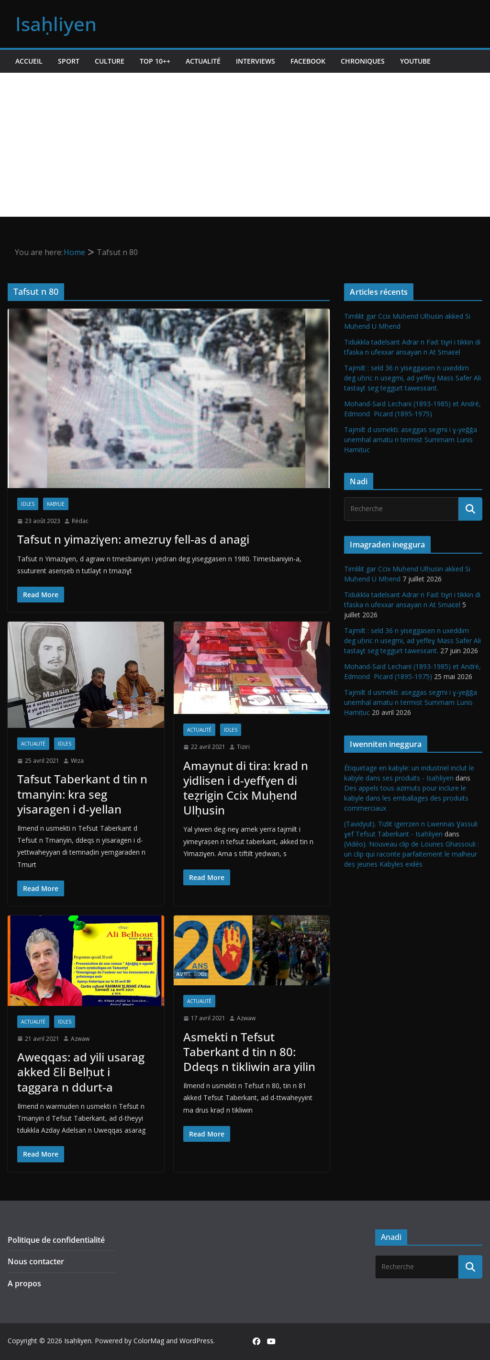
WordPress (196, 1340)
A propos (24, 1283)
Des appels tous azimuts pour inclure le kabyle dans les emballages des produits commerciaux (406, 798)
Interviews (255, 61)
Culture (109, 61)
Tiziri (243, 747)
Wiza (77, 761)
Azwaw (80, 1039)
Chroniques (363, 61)
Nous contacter (36, 1261)
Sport (68, 61)
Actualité (203, 61)
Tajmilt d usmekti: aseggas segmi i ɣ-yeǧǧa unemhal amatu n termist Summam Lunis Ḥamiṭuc (410, 439)
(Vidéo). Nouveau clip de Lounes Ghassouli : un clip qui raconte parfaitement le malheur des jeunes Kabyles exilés (411, 854)
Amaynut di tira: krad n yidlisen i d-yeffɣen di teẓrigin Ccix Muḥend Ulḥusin (245, 788)
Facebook (307, 61)
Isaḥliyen (56, 24)
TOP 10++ (155, 61)
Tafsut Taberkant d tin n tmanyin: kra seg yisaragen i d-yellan (82, 793)
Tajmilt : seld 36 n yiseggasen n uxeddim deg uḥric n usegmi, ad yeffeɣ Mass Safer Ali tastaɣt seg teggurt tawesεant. (412, 377)
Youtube (415, 61)
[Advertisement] (245, 145)
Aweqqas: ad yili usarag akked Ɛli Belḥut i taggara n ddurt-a (81, 1071)
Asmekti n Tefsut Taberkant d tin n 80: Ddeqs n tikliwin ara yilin (249, 1051)
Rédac (80, 521)
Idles (27, 504)
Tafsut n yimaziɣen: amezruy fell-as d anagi (133, 539)
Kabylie (56, 504)
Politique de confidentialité (56, 1240)
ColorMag (149, 1340)
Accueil (29, 61)
